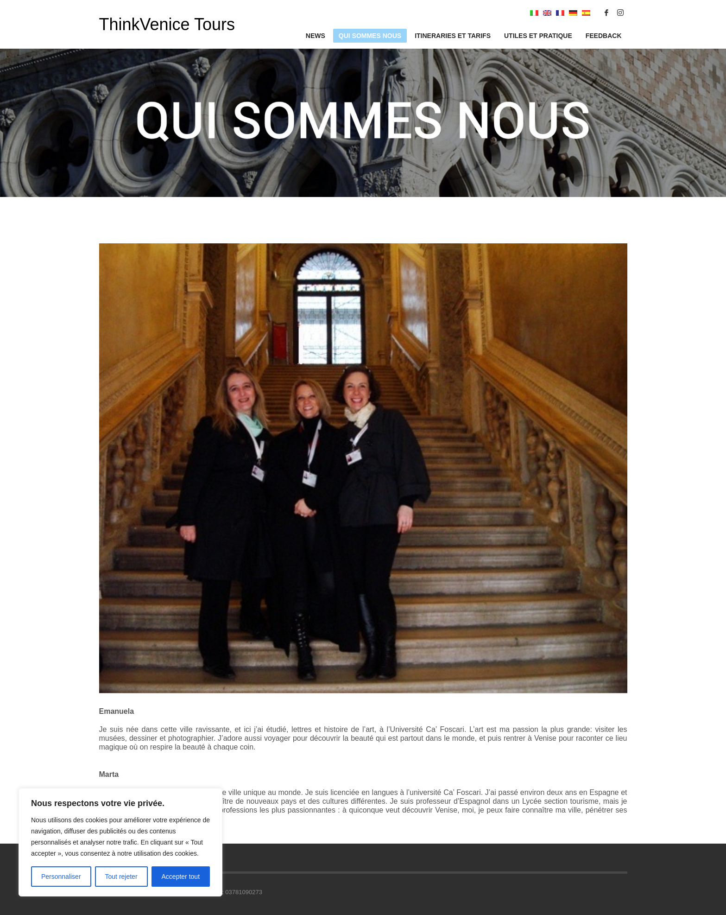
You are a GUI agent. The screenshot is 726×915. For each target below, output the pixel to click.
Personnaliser (61, 876)
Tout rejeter (121, 876)
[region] (120, 842)
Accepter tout (181, 876)
